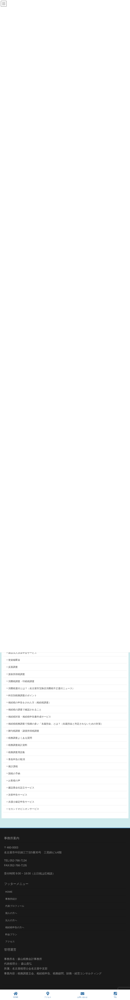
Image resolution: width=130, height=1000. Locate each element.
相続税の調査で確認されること (24, 709)
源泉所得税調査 (16, 674)
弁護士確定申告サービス (21, 801)
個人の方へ (11, 913)
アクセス (10, 941)
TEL (115, 995)
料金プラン (11, 934)
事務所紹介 (11, 899)
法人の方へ (11, 920)
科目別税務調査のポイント (22, 695)
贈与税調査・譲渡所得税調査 (23, 730)
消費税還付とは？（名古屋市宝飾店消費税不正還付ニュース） (41, 688)
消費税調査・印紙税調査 (21, 681)
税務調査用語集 (16, 752)
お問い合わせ (82, 995)
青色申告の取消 (16, 759)
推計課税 (13, 766)
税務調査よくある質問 (20, 738)
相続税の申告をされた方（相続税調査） (29, 702)
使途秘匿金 (14, 660)
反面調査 (13, 667)
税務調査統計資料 (17, 745)
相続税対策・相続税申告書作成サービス (29, 716)
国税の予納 (14, 773)
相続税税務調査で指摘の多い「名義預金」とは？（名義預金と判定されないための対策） (55, 723)
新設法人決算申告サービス (22, 652)
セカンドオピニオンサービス (23, 809)
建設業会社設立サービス (21, 787)
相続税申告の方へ (14, 927)
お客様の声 (14, 780)
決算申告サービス (17, 794)
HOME (8, 891)
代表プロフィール (14, 906)
